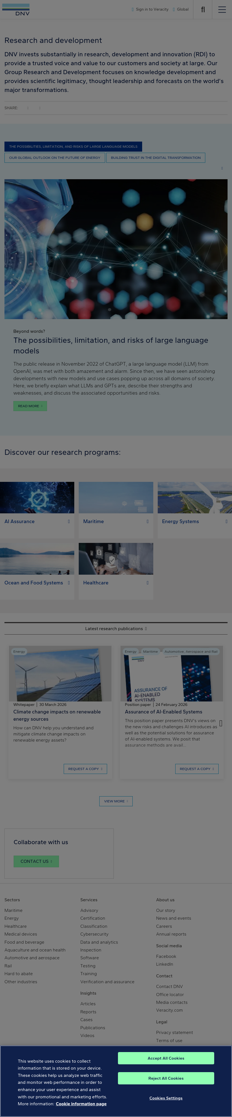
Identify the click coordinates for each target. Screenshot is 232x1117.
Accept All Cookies (166, 1085)
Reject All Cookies (166, 1105)
